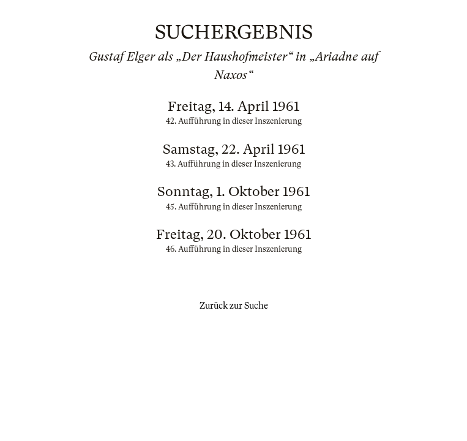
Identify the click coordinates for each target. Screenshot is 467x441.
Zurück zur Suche (234, 306)
